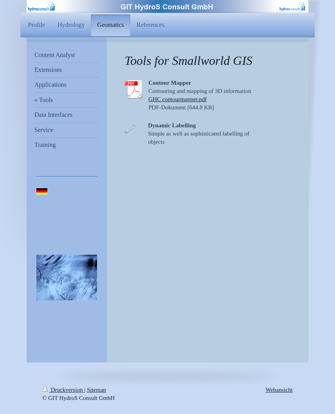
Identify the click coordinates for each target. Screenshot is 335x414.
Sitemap (96, 390)
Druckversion (63, 390)
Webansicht (279, 390)
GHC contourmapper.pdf (177, 99)
